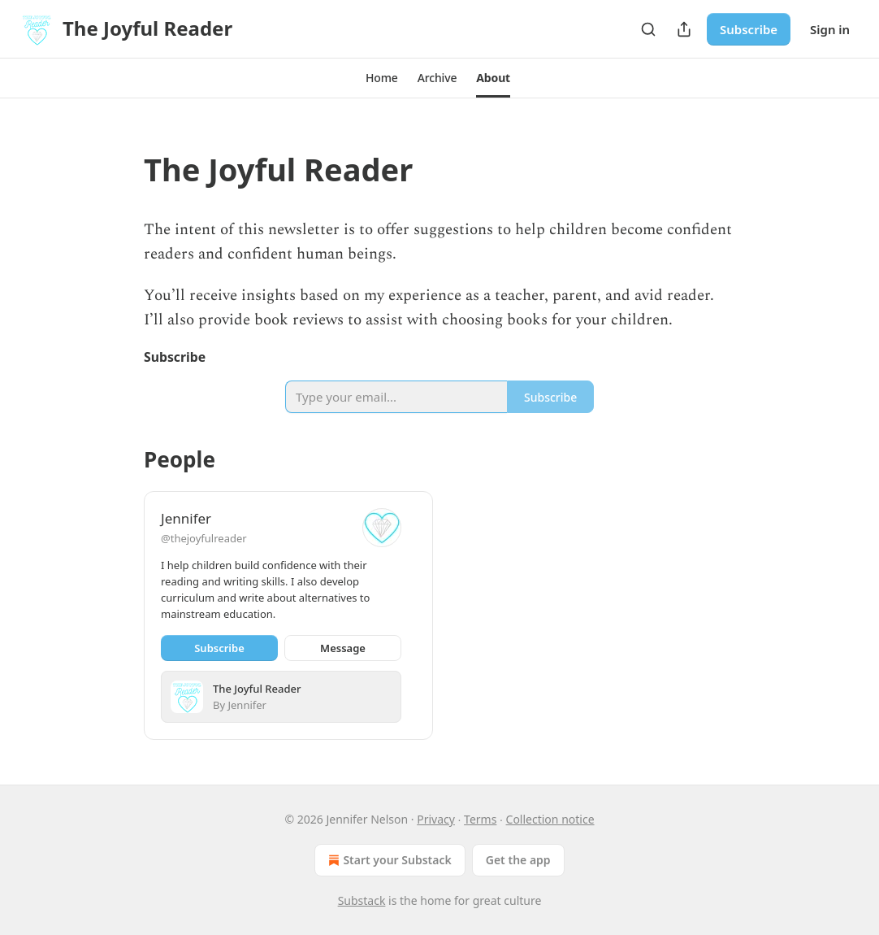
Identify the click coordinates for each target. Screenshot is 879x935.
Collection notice (550, 819)
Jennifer (186, 518)
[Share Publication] (684, 29)
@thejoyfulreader (204, 538)
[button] (382, 78)
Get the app (518, 860)
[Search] (648, 29)
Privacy (436, 819)
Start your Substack (388, 860)
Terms (480, 819)
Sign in (830, 29)
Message (343, 648)
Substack (362, 900)
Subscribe (748, 29)
